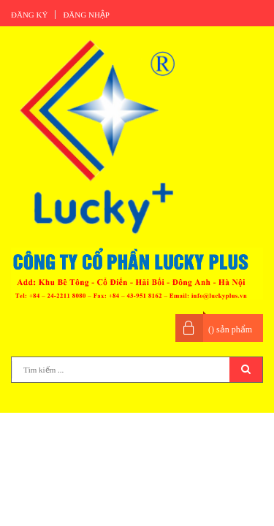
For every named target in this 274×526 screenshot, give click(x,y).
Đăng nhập (86, 14)
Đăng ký (29, 14)
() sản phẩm (230, 329)
